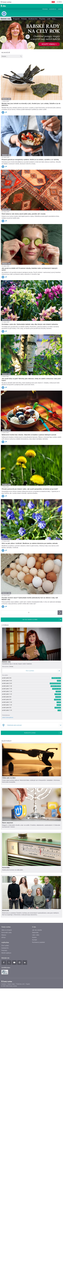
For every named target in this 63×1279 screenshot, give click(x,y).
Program (44, 9)
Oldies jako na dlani (9, 778)
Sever (58, 705)
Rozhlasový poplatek (38, 942)
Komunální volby (6, 932)
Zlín (59, 710)
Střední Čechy (56, 678)
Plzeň (58, 702)
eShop (3, 937)
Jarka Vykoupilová (7, 717)
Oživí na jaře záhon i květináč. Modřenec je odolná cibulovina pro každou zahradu (30, 543)
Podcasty (4, 950)
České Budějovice (55, 683)
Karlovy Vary (56, 688)
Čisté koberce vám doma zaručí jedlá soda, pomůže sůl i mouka (23, 214)
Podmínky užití (20, 984)
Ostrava (58, 696)
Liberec (58, 691)
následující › (60, 612)
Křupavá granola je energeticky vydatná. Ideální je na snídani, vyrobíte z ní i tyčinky (30, 159)
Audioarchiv (52, 9)
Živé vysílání (5, 945)
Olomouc (57, 694)
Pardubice (57, 699)
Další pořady (6, 741)
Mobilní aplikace (6, 953)
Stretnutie (5, 910)
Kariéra (34, 937)
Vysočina (57, 707)
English (28, 984)
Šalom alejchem (7, 823)
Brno (58, 680)
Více (54, 19)
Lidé (48, 19)
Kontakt (34, 940)
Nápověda (35, 932)
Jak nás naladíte (37, 930)
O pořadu (5, 625)
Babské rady (6, 662)
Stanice (3, 935)
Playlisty (42, 19)
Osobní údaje (11, 984)
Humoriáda (5, 867)
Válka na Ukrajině (6, 930)
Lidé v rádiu (35, 935)
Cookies (3, 984)
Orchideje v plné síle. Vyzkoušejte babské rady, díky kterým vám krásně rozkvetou (30, 324)
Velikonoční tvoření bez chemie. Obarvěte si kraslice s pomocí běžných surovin (29, 435)
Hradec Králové (55, 686)
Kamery (60, 9)
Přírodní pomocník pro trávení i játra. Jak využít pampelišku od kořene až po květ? (30, 489)
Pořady (24, 19)
